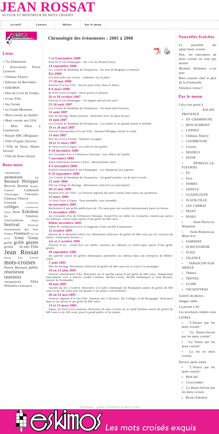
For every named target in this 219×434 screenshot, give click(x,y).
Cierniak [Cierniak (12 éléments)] (10, 202)
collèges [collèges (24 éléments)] (11, 207)
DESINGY (193, 152)
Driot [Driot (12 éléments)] (16, 212)
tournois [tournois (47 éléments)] (12, 276)
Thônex (191, 273)
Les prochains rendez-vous (197, 312)
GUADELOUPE (197, 194)
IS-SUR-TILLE (196, 200)
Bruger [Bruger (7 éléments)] (34, 186)
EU (188, 172)
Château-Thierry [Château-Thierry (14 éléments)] (16, 198)
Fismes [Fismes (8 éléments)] (8, 233)
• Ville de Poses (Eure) (19, 156)
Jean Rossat (47, 7)
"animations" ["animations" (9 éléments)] (12, 172)
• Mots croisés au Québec (21, 115)
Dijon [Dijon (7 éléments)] (7, 212)
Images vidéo (188, 301)
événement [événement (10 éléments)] (25, 285)
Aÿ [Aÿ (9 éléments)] (36, 177)
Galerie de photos (191, 295)
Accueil (15, 24)
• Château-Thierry (15, 76)
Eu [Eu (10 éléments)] (6, 216)
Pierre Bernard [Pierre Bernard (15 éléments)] (15, 267)
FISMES (192, 183)
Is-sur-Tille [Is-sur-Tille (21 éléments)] (28, 247)
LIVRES (185, 317)
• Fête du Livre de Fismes (21, 93)
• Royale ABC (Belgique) (20, 135)
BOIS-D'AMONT (198, 125)
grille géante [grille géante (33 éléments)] (26, 242)
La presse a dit (189, 306)
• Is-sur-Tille (12, 98)
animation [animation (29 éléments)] (13, 177)
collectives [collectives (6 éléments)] (32, 203)
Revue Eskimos (196, 397)
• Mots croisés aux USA (19, 120)
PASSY (191, 211)
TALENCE (193, 258)
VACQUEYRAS (197, 289)
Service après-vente (192, 362)
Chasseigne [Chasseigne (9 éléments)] (11, 194)
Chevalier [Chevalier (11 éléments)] (31, 194)
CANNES (192, 130)
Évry (189, 178)
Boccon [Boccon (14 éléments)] (9, 185)
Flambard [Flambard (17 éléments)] (21, 233)
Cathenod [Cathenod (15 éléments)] (31, 190)
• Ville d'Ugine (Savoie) (19, 141)
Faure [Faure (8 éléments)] (35, 220)
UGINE (191, 284)
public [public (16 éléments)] (33, 267)
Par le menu (93, 24)
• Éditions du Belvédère (19, 82)
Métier (67, 24)
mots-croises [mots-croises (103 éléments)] (19, 262)
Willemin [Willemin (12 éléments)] (10, 285)
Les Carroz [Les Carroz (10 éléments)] (28, 257)
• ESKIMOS (11, 87)
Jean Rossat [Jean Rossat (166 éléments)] (21, 252)
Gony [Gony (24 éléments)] (19, 238)
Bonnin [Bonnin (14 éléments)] (23, 185)
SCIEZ (190, 252)
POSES (191, 216)
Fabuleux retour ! (191, 88)
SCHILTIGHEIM (197, 246)
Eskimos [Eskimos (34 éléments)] (30, 211)
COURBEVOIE (196, 141)
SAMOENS (194, 241)
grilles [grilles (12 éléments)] (8, 246)
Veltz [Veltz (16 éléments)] (34, 281)
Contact (41, 24)
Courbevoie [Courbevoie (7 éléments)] (31, 207)
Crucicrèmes (194, 382)
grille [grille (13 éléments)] (8, 242)
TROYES (192, 278)
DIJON (191, 157)
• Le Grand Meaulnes (18, 109)
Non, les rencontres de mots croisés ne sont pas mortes (197, 59)
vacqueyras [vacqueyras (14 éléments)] (12, 281)
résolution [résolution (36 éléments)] (14, 271)
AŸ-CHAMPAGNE (199, 119)
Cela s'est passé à (191, 104)
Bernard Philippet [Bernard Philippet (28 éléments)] (21, 181)
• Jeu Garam (11, 104)
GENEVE (192, 189)
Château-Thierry (197, 135)
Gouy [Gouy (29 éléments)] (33, 237)
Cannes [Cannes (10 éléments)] (9, 190)
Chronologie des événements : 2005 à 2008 (90, 38)
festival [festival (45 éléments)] (12, 224)
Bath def (192, 376)
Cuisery (191, 146)
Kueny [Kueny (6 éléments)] (7, 258)
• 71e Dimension (14, 61)
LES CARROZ (196, 205)
